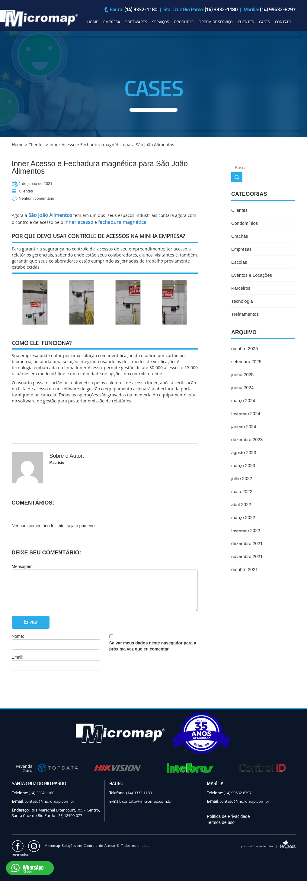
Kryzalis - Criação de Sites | (266, 846)
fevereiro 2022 (245, 530)
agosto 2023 (243, 452)
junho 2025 (242, 374)
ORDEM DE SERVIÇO (216, 21)
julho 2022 (241, 478)
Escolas (239, 262)
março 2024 (243, 400)
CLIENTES (246, 21)
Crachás (239, 236)
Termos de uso (221, 822)
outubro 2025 (244, 348)
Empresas (241, 249)
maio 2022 (241, 491)
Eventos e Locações (251, 275)
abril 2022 (241, 504)
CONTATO (283, 21)
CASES (264, 21)
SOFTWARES (136, 21)
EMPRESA (111, 21)
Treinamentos (245, 314)
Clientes (36, 144)
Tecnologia (242, 301)
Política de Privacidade (228, 816)
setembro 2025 (246, 361)
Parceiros (240, 288)
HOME (92, 21)
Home (18, 144)
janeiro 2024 (243, 426)
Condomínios (244, 223)
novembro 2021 (247, 556)
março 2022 (243, 517)
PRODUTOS (183, 21)
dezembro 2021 (247, 543)
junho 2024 (242, 387)
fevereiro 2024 (245, 413)
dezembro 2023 (247, 439)
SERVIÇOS (160, 21)
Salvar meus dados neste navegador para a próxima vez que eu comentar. (152, 646)
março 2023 (243, 465)
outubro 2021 (244, 569)
